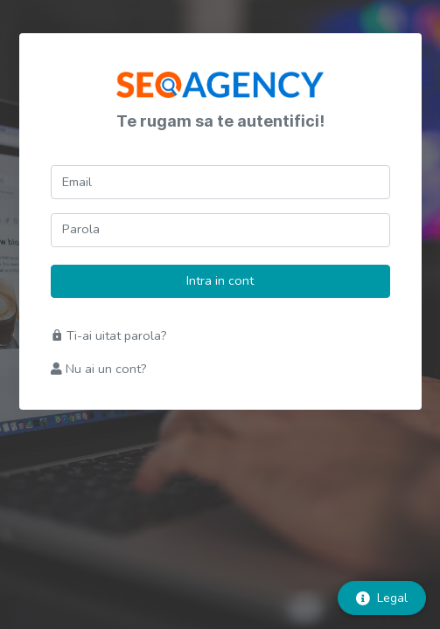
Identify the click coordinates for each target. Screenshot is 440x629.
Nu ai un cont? (99, 368)
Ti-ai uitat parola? (109, 335)
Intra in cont (220, 280)
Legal (382, 598)
